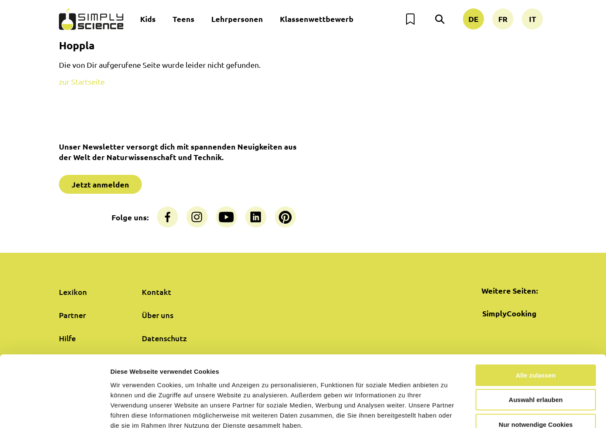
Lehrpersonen (237, 19)
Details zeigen (447, 411)
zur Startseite (82, 81)
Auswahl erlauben (536, 349)
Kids (148, 19)
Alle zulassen (536, 325)
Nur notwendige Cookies (536, 374)
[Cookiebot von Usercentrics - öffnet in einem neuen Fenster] (54, 411)
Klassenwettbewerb (317, 19)
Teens (183, 19)
